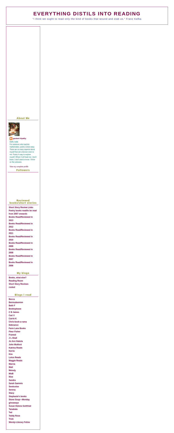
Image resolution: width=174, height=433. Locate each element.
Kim (11, 354)
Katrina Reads (15, 348)
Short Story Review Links (21, 207)
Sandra (12, 380)
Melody (12, 370)
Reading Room (16, 281)
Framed (12, 335)
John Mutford (15, 344)
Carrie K (13, 318)
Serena (12, 390)
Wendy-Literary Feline (19, 422)
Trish (11, 419)
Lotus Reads (15, 357)
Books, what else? (17, 277)
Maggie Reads (15, 360)
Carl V (12, 315)
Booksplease (15, 309)
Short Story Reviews (18, 284)
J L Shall (13, 338)
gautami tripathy (19, 138)
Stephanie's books (18, 396)
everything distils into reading (87, 13)
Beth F (12, 305)
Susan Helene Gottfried (20, 406)
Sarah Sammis (16, 383)
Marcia (12, 364)
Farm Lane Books (17, 328)
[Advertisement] (89, 51)
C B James (14, 312)
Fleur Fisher (14, 331)
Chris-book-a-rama (18, 322)
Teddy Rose (14, 416)
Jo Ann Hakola (16, 341)
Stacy (11, 393)
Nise (11, 377)
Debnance (13, 325)
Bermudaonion (16, 302)
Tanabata (13, 409)
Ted (10, 412)
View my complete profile (19, 167)
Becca (12, 299)
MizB (11, 373)
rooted (12, 287)
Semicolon (14, 386)
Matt (11, 367)
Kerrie (12, 351)
